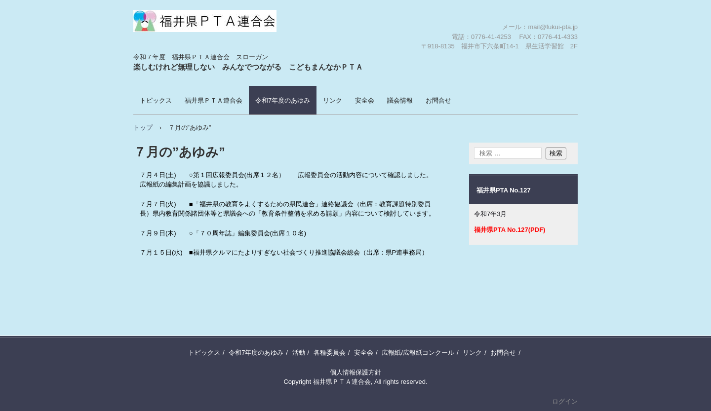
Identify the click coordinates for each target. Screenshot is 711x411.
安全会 (364, 100)
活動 (298, 352)
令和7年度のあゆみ (282, 100)
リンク (332, 100)
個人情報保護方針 (355, 372)
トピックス (156, 100)
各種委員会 (330, 352)
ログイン (565, 401)
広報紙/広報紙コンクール (418, 352)
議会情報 (400, 100)
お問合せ (438, 100)
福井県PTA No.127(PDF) (509, 229)
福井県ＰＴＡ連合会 (191, 51)
